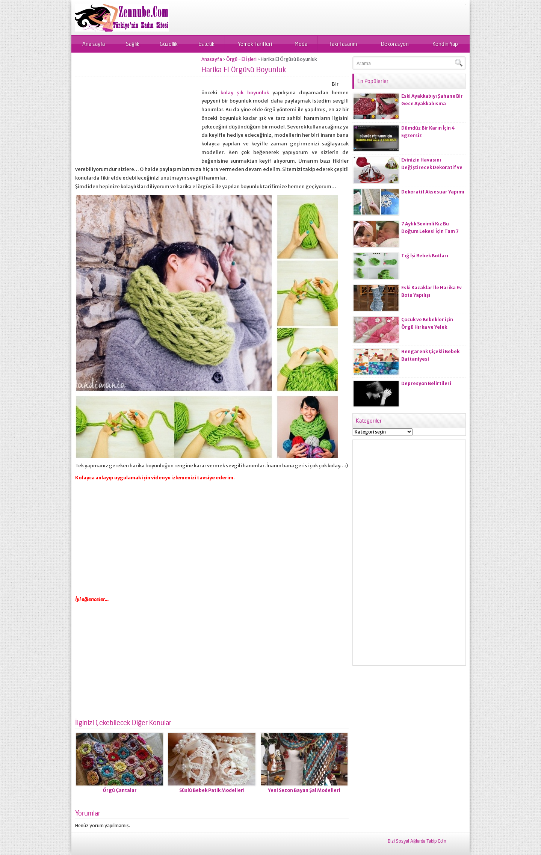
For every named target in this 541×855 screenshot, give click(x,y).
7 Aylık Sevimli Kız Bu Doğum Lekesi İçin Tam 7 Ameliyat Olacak (430, 231)
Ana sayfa (93, 44)
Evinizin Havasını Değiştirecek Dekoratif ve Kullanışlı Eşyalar (431, 167)
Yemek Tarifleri (255, 44)
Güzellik (169, 44)
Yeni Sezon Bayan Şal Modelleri (304, 790)
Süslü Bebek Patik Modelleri (212, 790)
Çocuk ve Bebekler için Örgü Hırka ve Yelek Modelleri (427, 327)
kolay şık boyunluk (245, 92)
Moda (301, 44)
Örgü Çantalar (120, 790)
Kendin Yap (445, 44)
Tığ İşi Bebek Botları (424, 255)
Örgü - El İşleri (241, 59)
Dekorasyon (395, 44)
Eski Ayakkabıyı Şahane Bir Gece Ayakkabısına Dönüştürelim (432, 103)
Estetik (206, 44)
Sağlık (132, 44)
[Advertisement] (138, 109)
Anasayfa (211, 59)
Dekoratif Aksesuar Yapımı (432, 192)
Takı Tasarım (343, 44)
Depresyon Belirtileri (426, 383)
